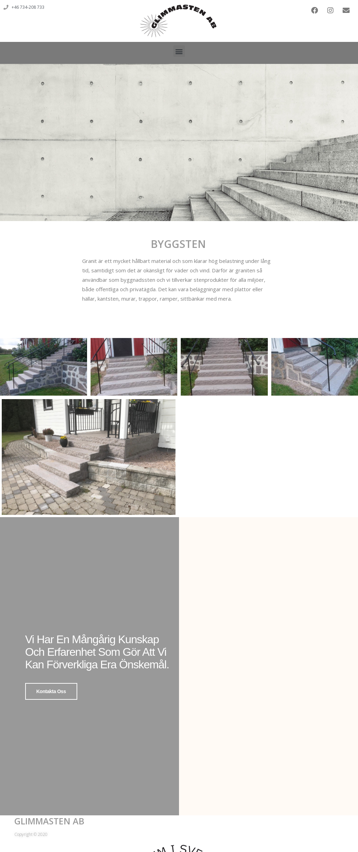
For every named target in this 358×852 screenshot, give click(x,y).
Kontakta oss (51, 691)
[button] (179, 51)
